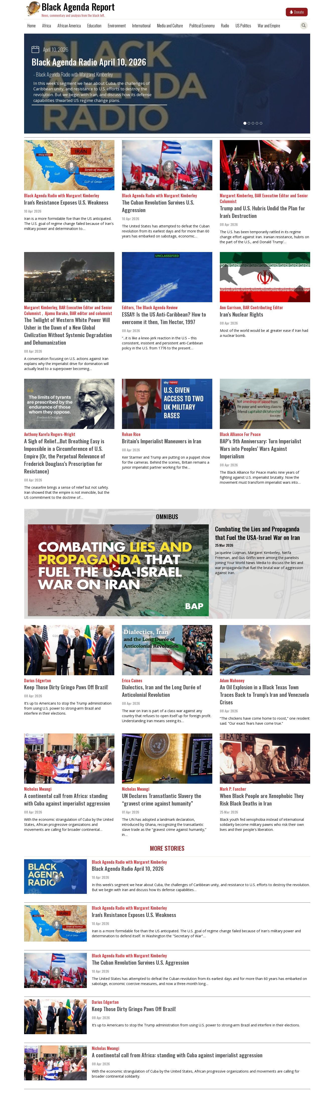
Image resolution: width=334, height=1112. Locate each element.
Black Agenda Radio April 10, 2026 (89, 61)
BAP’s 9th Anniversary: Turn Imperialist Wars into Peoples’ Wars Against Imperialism (260, 448)
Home (31, 26)
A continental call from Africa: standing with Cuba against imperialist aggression (67, 799)
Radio (225, 26)
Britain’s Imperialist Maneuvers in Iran (161, 441)
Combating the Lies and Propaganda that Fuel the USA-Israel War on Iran (257, 533)
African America (69, 26)
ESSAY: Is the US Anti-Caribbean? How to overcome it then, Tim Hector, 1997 (164, 318)
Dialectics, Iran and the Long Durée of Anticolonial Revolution (161, 690)
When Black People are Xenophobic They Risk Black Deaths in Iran (262, 799)
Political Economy (202, 26)
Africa (46, 26)
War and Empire (269, 26)
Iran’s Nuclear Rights (241, 314)
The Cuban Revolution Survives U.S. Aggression (158, 206)
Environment (117, 26)
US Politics (243, 26)
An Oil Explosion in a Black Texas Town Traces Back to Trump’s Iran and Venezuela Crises (264, 694)
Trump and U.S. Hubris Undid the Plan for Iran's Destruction (262, 211)
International (141, 26)
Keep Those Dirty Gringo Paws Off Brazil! (66, 687)
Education (94, 26)
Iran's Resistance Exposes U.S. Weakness (66, 202)
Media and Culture (170, 26)
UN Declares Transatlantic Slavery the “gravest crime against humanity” (161, 799)
